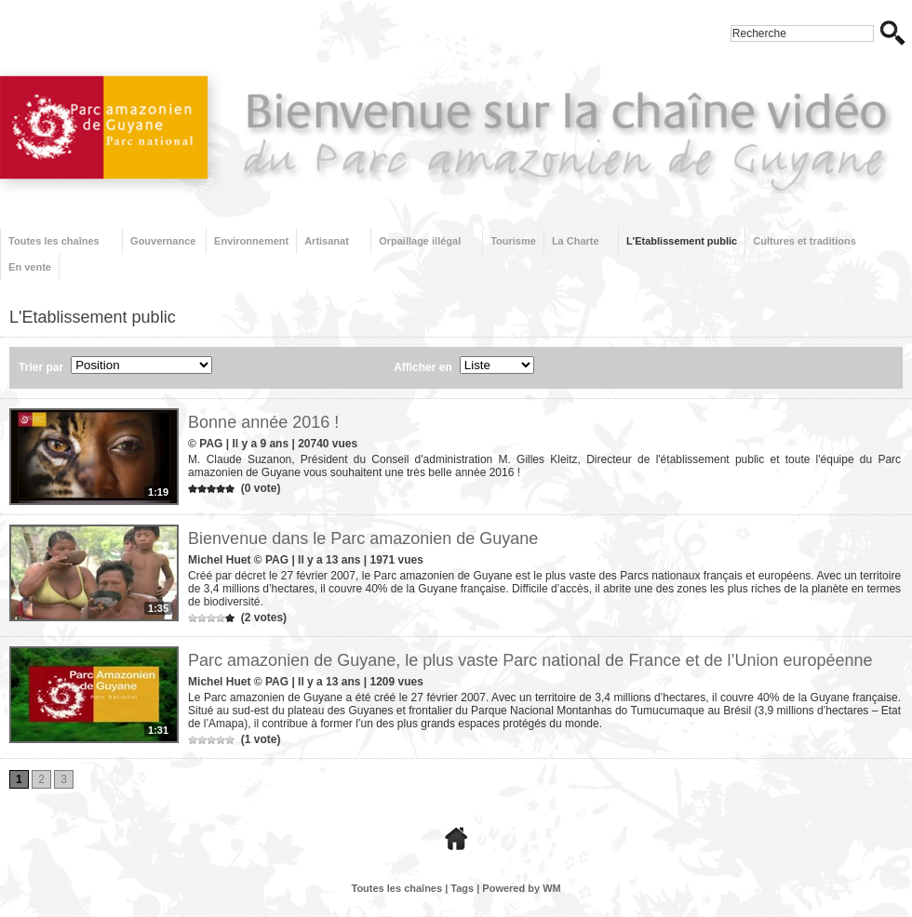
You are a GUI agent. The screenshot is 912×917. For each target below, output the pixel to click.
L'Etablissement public (681, 240)
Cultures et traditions (804, 240)
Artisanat (326, 240)
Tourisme (513, 240)
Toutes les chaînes (54, 240)
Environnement (251, 240)
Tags (462, 888)
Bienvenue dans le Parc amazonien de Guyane (363, 538)
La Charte (575, 240)
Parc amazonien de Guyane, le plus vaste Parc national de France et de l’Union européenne (530, 660)
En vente (29, 266)
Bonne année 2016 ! (263, 422)
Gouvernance (162, 240)
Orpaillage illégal (420, 240)
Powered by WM (521, 888)
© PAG (205, 443)
